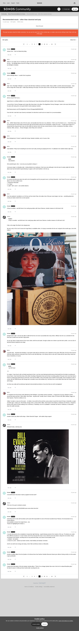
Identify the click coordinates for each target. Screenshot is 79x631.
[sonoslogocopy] (39, 3)
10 (44, 44)
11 (47, 44)
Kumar (8, 49)
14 (51, 44)
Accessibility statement (49, 586)
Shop (4, 3)
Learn (8, 3)
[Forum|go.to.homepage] (17, 9)
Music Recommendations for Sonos (16, 14)
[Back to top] (75, 584)
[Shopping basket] (74, 3)
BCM (8, 59)
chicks (8, 216)
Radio (17, 3)
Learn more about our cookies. (66, 620)
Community (4, 14)
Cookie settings (38, 586)
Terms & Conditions (29, 586)
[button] (2, 9)
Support (13, 3)
